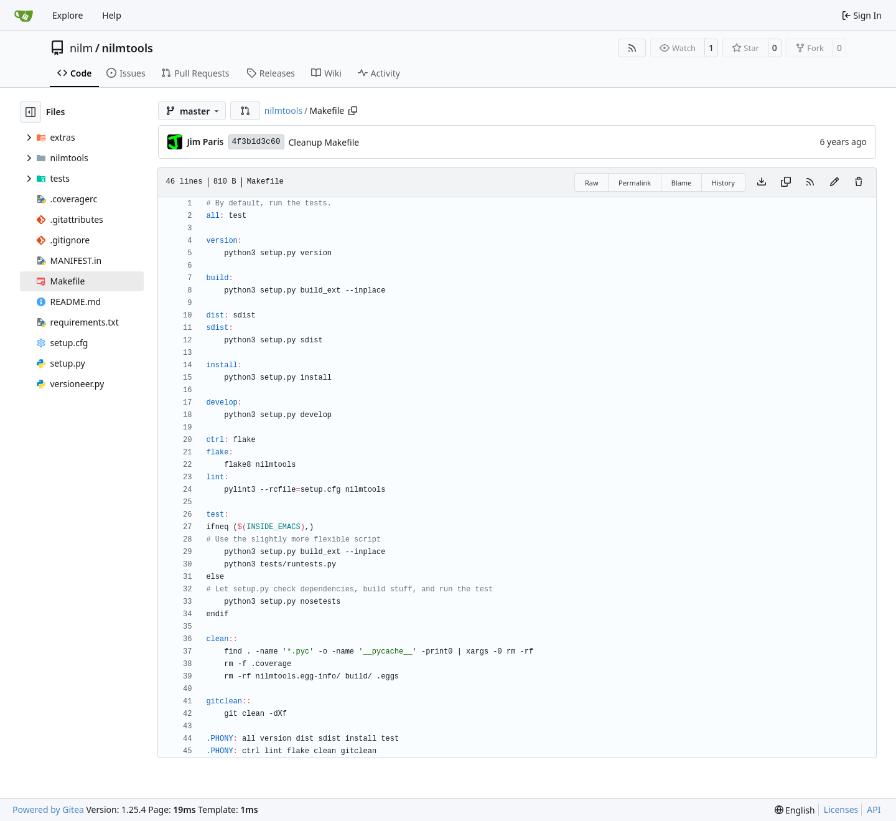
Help (111, 15)
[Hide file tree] (30, 112)
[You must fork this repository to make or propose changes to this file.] (834, 182)
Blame (681, 182)
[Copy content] (786, 182)
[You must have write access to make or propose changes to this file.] (859, 182)
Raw (592, 182)
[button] (245, 110)
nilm (81, 48)
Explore (67, 15)
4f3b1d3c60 (256, 141)
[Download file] (762, 182)
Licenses (841, 809)
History (723, 182)
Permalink (634, 182)
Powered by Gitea (48, 809)
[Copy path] (352, 110)
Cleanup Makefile (324, 142)
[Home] (23, 15)
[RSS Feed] (632, 48)
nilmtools (126, 48)
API (873, 809)
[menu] (795, 810)
